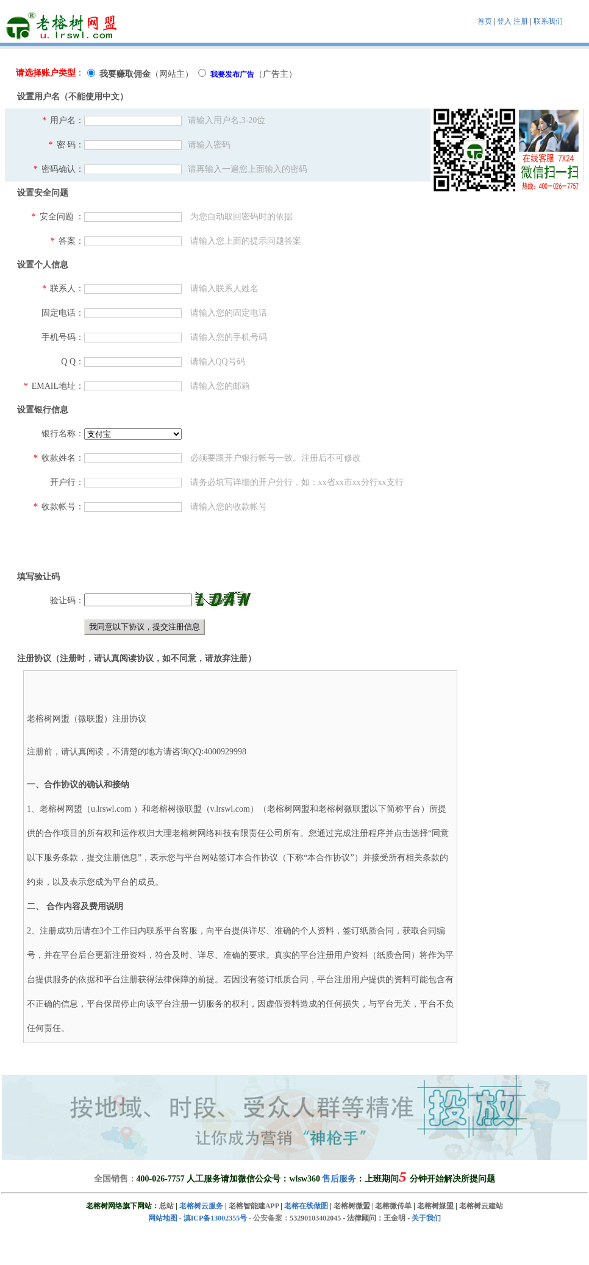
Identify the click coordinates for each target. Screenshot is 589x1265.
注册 (520, 21)
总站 (166, 1206)
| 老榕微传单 (391, 1206)
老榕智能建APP (254, 1206)
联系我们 (548, 21)
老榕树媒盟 (435, 1206)
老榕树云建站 (481, 1206)
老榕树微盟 (352, 1206)
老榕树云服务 (201, 1206)
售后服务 (339, 1178)
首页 (484, 21)
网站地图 (162, 1218)
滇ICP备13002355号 (216, 1218)
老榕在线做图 (306, 1206)
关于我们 (426, 1218)
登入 (504, 21)
